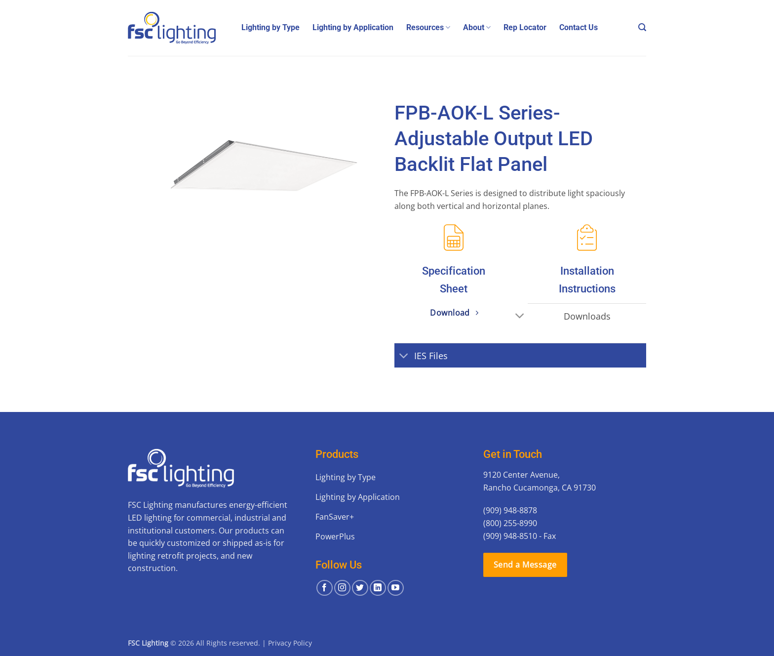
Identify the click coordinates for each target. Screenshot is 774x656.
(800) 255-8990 (510, 523)
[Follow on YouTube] (395, 588)
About (477, 28)
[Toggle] (520, 317)
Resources (428, 28)
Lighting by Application (352, 27)
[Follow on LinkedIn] (378, 588)
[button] (642, 27)
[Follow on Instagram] (342, 588)
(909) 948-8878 (510, 510)
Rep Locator (524, 27)
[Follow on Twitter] (360, 588)
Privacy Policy (290, 643)
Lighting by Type (270, 27)
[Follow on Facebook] (324, 588)
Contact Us (578, 27)
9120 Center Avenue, (521, 474)
